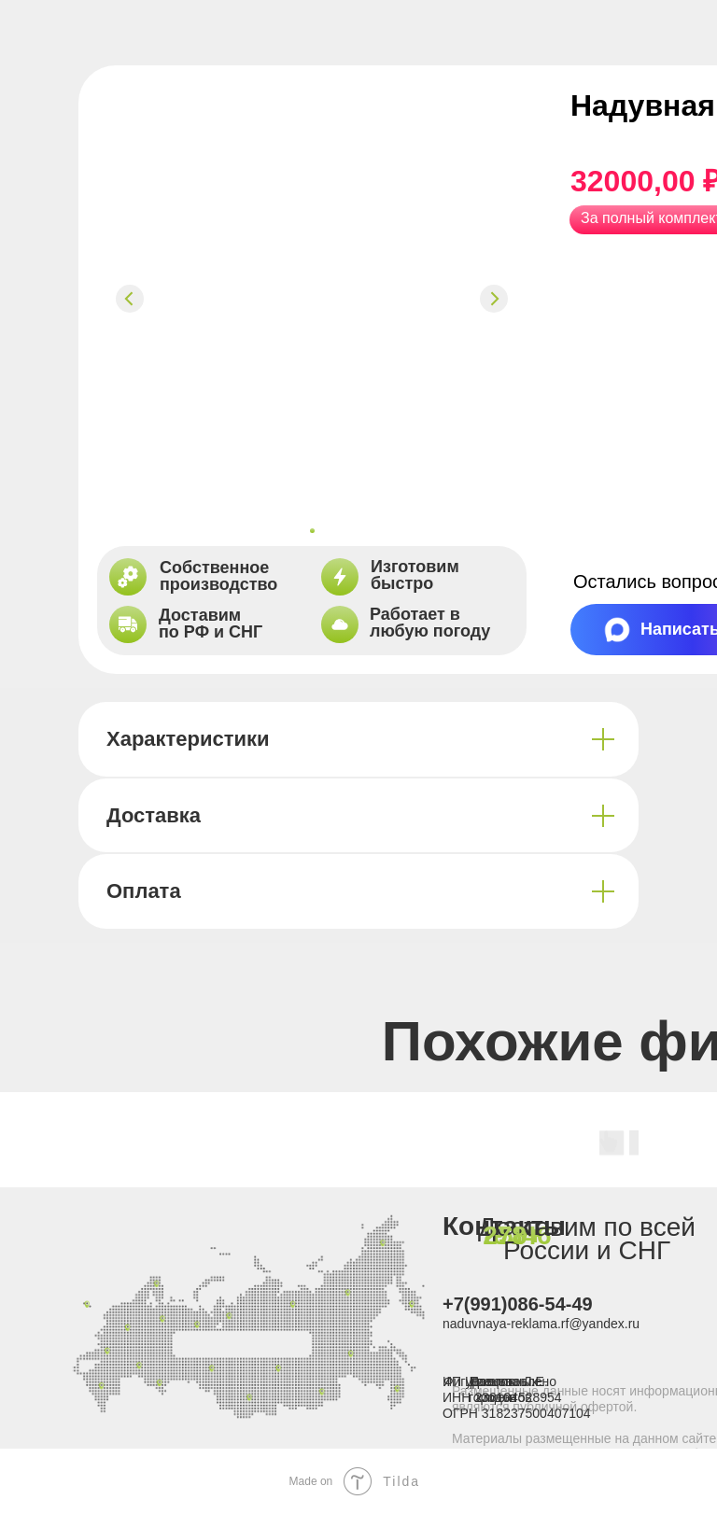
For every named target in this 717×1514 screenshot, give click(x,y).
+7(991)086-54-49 (518, 1304)
